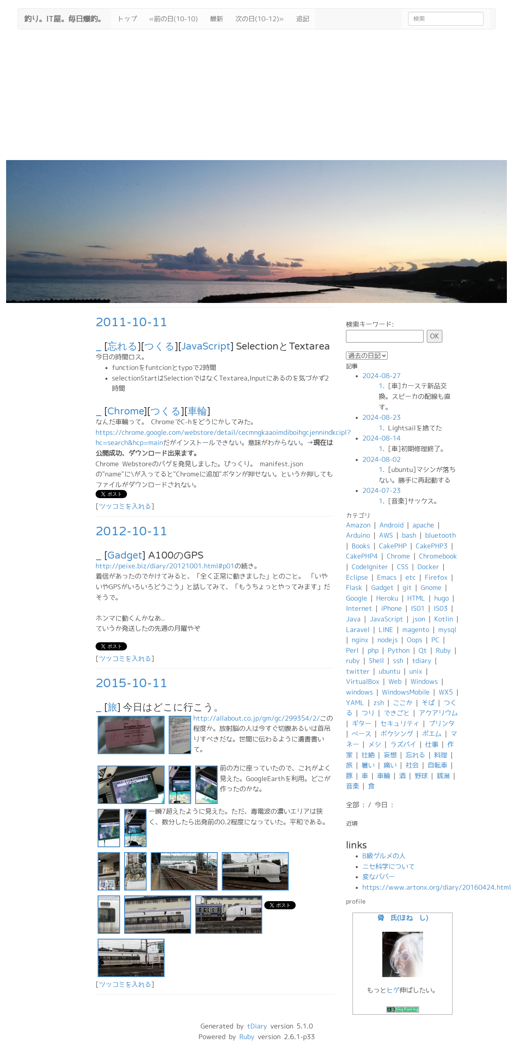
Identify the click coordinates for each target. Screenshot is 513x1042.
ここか (403, 702)
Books (361, 546)
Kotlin (443, 619)
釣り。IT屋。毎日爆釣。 (64, 18)
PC (435, 640)
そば (428, 702)
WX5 (446, 692)
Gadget (124, 555)
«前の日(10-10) (173, 19)
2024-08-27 (381, 375)
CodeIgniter (370, 566)
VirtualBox (362, 681)
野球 (421, 776)
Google (356, 598)
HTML (416, 598)
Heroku (387, 598)
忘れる (122, 346)
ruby (353, 660)
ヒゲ (392, 990)
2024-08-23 (381, 417)
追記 (302, 19)
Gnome (431, 587)
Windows (424, 681)
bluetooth (440, 535)
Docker (428, 566)
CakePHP (393, 546)
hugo (441, 598)
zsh (378, 702)
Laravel (358, 629)
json (418, 619)
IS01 (418, 608)
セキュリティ (399, 723)
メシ (374, 744)
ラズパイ (403, 744)
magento (415, 629)
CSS (402, 566)
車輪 (197, 411)
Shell (376, 660)
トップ (127, 19)
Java (353, 619)
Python (399, 650)
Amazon (358, 525)
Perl (352, 650)
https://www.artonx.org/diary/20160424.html (436, 887)
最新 (216, 19)
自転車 (437, 765)
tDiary (257, 1026)
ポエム (432, 733)
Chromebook (438, 556)
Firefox (436, 577)
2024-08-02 (381, 459)
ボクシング (396, 733)
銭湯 (443, 776)
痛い (390, 765)
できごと (397, 713)
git (407, 587)
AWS (386, 535)
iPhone (391, 608)
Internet (359, 608)
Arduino (358, 535)
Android (391, 525)
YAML (355, 702)
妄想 (390, 755)
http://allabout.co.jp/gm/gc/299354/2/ (256, 718)
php (373, 650)
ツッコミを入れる (125, 506)
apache (423, 525)
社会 (412, 765)
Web (394, 681)
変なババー (378, 876)
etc (411, 577)
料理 (440, 755)
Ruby (443, 650)
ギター (361, 723)
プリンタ (441, 723)
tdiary (421, 660)
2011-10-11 (131, 322)
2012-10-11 (131, 531)
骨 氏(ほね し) (402, 918)
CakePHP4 (362, 556)
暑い (368, 765)
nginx (360, 640)
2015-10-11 (131, 683)
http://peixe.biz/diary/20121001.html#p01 (165, 566)
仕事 (431, 744)
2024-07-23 (381, 490)
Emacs (387, 577)
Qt (423, 650)
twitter (358, 671)
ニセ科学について (388, 866)
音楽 (352, 786)
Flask (354, 587)
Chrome (125, 411)
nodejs (387, 640)
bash (409, 535)
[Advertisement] (256, 99)
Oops (414, 640)
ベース (361, 733)
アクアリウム (438, 713)
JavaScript (205, 346)
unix (415, 671)
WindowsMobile (406, 692)
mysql (447, 629)
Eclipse (357, 577)
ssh (398, 660)
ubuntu (389, 671)
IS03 (441, 608)
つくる (159, 346)
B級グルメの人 (384, 856)
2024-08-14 (381, 438)
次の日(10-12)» (259, 19)
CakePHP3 (432, 546)
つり (368, 713)
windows (359, 692)
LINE (386, 629)
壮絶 (368, 755)
